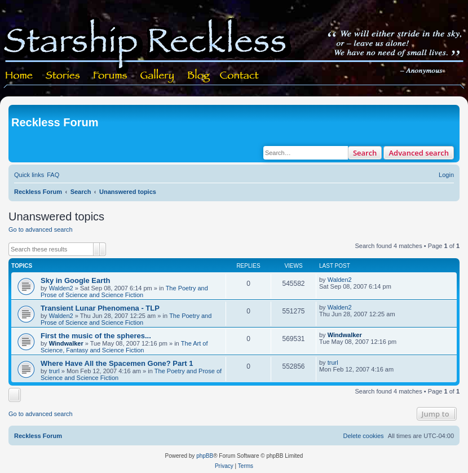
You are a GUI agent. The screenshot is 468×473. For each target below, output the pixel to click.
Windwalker (66, 343)
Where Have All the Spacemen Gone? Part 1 (117, 363)
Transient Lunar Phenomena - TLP (100, 308)
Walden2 (61, 288)
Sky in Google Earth (76, 280)
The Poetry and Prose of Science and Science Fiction (124, 291)
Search (365, 153)
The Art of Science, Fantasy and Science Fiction (124, 346)
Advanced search (418, 153)
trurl (54, 371)
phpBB (204, 456)
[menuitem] (53, 175)
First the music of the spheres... (96, 335)
